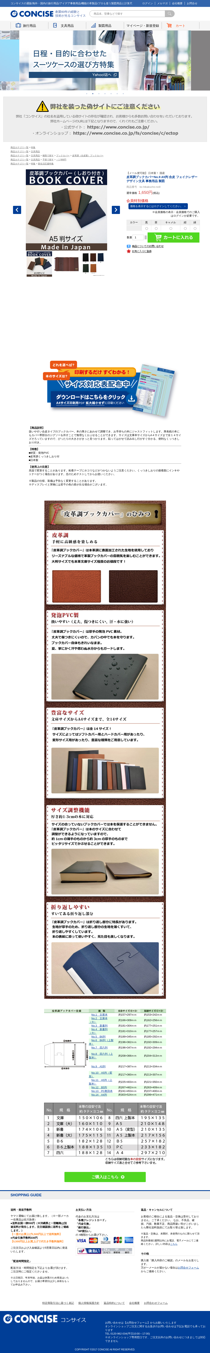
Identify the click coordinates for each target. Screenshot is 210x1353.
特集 (33, 147)
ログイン (147, 3)
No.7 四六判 (99, 1047)
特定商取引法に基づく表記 (58, 1302)
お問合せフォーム (188, 1267)
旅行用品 (29, 25)
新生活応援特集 (46, 163)
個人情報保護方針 (88, 1302)
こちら (173, 1244)
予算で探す (48, 159)
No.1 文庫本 (99, 1014)
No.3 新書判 (99, 1025)
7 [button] (123, 94)
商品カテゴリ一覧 (19, 147)
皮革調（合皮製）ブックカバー (87, 155)
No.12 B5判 (99, 1087)
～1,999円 (61, 159)
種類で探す (48, 155)
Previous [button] (17, 210)
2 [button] (93, 94)
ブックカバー (63, 155)
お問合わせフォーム (156, 1302)
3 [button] (99, 94)
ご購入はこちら (105, 1177)
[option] (105, 60)
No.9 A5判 (98, 1066)
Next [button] (116, 210)
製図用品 (104, 25)
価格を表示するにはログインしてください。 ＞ (158, 206)
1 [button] (87, 94)
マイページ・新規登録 (142, 25)
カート (180, 25)
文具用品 (67, 25)
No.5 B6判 (98, 1036)
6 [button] (117, 94)
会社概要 (177, 3)
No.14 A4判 (99, 1094)
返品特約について (114, 1302)
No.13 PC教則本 (102, 1091)
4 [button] (105, 94)
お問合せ (192, 3)
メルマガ (162, 3)
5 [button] (111, 94)
